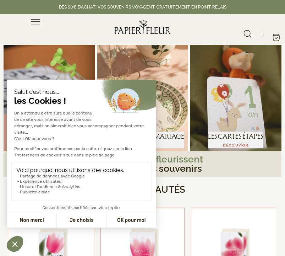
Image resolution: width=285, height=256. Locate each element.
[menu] (35, 22)
